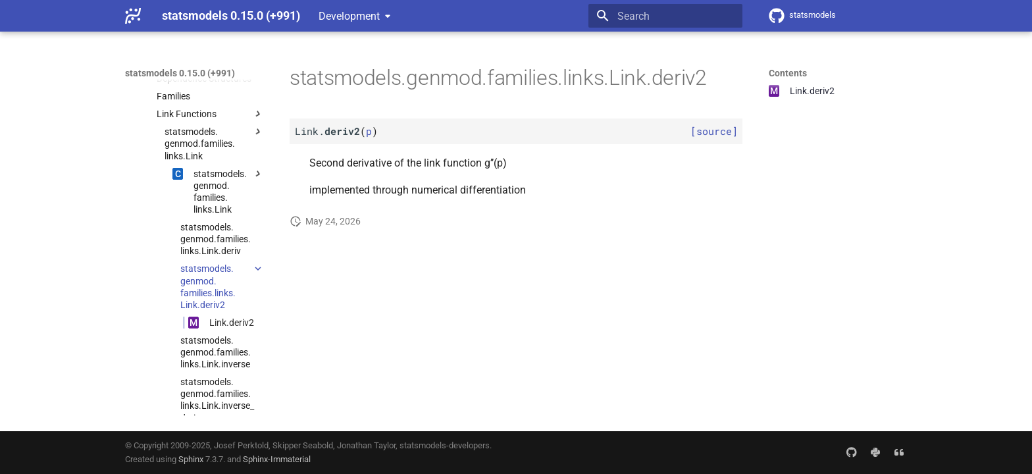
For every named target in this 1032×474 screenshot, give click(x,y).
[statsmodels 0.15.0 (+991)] (133, 16)
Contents (788, 73)
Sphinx (190, 459)
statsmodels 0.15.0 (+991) (180, 73)
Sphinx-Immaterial (277, 459)
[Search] (665, 16)
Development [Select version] (349, 16)
